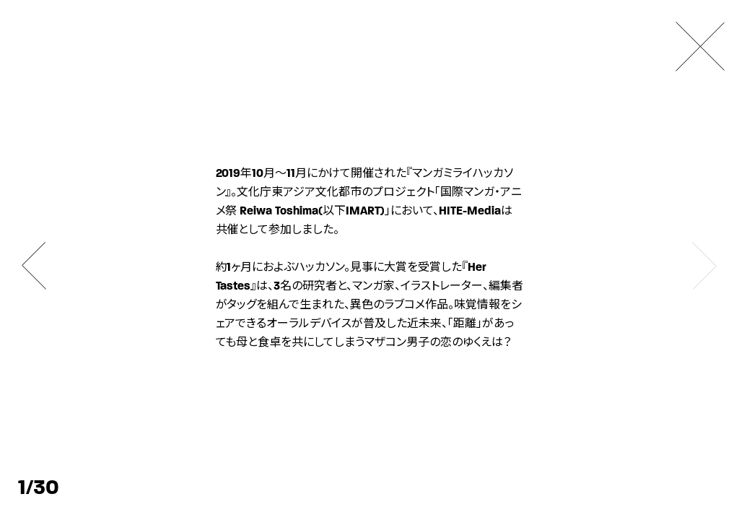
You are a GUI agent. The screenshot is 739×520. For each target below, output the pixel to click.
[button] (34, 265)
